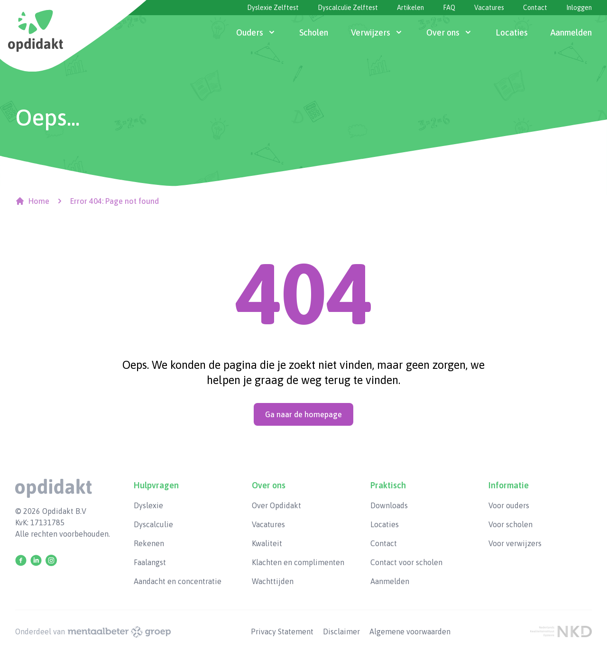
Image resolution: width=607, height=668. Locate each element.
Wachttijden (273, 581)
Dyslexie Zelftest (273, 7)
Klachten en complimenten (298, 562)
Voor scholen (510, 524)
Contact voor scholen (406, 562)
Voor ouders (508, 505)
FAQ (449, 7)
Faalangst (150, 562)
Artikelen (410, 7)
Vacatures (489, 7)
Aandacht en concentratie (177, 581)
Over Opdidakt (276, 505)
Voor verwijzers (515, 543)
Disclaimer (342, 631)
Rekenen (149, 543)
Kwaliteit (267, 543)
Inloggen (579, 7)
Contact (535, 7)
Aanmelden (389, 581)
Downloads (389, 505)
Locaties (384, 524)
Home (32, 201)
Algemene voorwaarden (410, 631)
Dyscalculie (153, 524)
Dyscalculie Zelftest (348, 7)
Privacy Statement (283, 631)
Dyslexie (148, 505)
